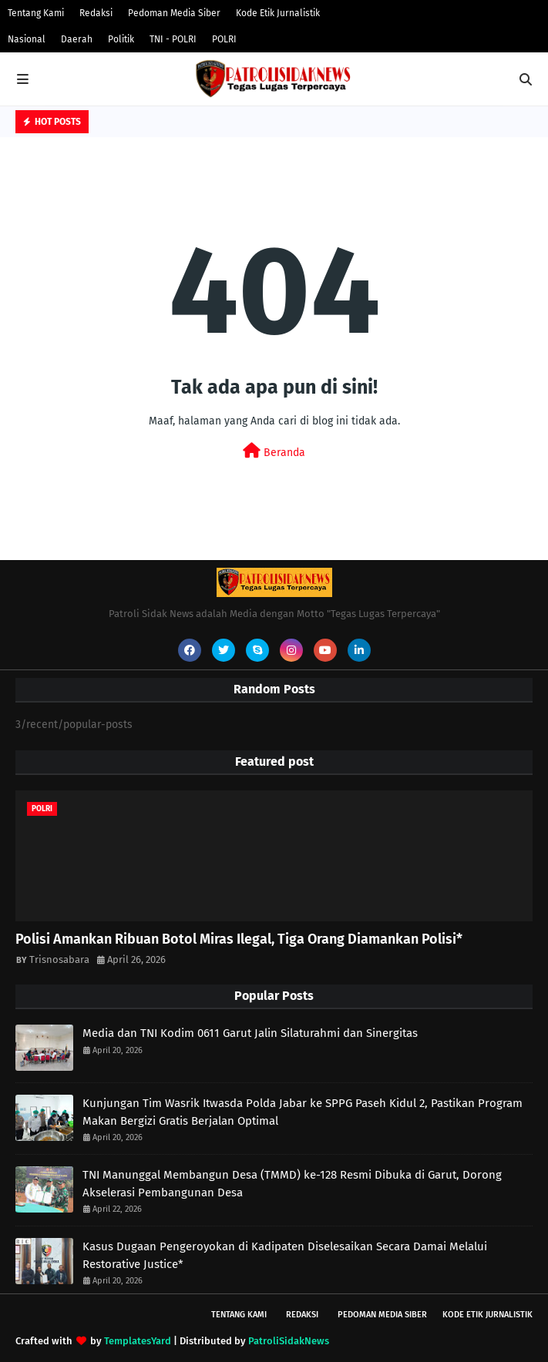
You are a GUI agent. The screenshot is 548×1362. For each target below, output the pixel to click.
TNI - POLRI (173, 39)
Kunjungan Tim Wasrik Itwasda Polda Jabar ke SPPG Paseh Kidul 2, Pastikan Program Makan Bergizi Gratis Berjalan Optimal (302, 1112)
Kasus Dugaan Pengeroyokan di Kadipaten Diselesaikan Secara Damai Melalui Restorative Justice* (284, 1255)
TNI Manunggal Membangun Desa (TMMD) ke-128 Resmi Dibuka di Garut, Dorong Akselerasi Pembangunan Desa (292, 1183)
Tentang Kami (36, 13)
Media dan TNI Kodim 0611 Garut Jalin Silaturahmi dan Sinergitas (250, 1033)
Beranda (274, 451)
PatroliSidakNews (288, 1341)
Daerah (76, 39)
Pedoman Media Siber (174, 13)
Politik (121, 39)
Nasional (26, 39)
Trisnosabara (59, 959)
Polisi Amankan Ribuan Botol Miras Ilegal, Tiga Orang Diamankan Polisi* (238, 939)
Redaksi (96, 13)
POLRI (224, 39)
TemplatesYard (137, 1341)
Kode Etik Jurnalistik (278, 13)
